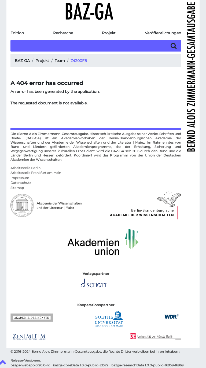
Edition (17, 33)
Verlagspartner (96, 274)
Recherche (63, 33)
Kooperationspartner (95, 305)
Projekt (109, 33)
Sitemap (17, 188)
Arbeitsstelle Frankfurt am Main (35, 173)
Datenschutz (20, 183)
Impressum (19, 178)
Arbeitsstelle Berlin (25, 168)
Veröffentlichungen (163, 33)
